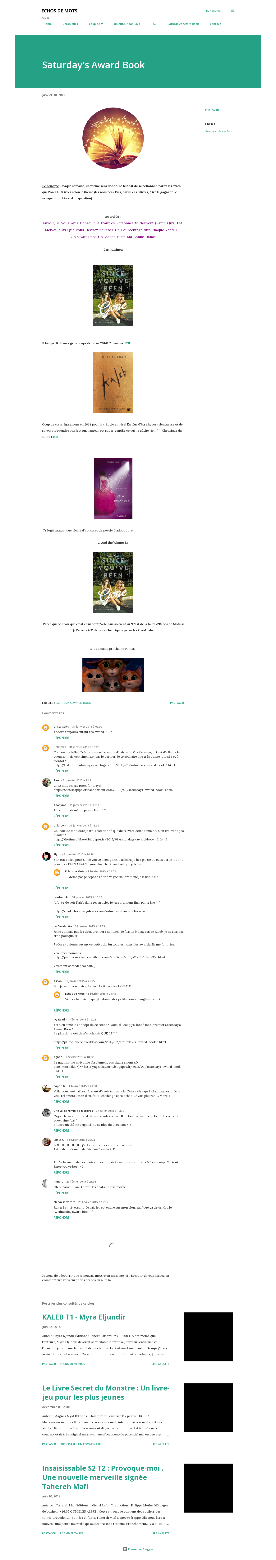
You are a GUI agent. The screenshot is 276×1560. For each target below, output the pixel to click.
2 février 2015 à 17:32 (110, 1111)
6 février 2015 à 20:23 (81, 1140)
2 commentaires (71, 1533)
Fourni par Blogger (138, 1549)
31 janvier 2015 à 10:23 (84, 747)
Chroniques (68, 24)
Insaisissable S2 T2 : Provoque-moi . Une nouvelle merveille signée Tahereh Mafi (102, 1477)
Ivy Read (59, 1019)
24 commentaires (72, 1364)
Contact (213, 24)
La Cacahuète (63, 926)
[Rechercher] (213, 10)
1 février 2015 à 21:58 (83, 1086)
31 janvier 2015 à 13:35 (84, 825)
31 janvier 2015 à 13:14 (84, 805)
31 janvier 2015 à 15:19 (87, 897)
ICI (127, 343)
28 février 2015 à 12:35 (93, 1202)
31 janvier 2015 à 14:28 (79, 854)
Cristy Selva (61, 726)
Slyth (57, 854)
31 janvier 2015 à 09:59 (87, 726)
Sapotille (60, 1086)
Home (45, 24)
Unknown (60, 747)
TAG (151, 24)
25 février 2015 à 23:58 (81, 1181)
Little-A (59, 1140)
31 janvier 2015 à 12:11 (78, 780)
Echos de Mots (59, 10)
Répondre (61, 738)
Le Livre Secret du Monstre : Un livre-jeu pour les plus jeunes (105, 1392)
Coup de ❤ (94, 24)
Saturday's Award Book (180, 24)
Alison (58, 981)
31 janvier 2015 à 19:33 (90, 926)
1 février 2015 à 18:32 (79, 1057)
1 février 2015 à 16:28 (82, 1019)
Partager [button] (212, 109)
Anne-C (58, 1181)
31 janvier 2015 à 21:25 (80, 981)
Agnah (58, 1057)
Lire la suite (160, 1364)
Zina (57, 780)
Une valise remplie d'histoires (73, 1111)
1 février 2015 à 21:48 (102, 993)
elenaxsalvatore (64, 1202)
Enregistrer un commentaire (81, 1444)
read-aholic (61, 897)
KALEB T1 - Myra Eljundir (84, 1317)
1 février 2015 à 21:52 (102, 871)
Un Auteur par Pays (125, 24)
